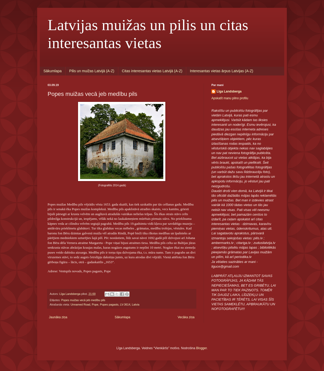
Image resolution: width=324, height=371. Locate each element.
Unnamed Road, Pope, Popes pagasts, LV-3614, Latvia (104, 304)
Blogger (201, 348)
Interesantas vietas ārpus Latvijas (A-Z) (221, 71)
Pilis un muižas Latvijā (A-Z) (91, 71)
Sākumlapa (52, 71)
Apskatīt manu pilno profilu (229, 98)
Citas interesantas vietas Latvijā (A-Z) (152, 71)
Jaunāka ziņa (58, 317)
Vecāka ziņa (186, 317)
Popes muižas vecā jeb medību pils (83, 300)
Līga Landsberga (229, 91)
